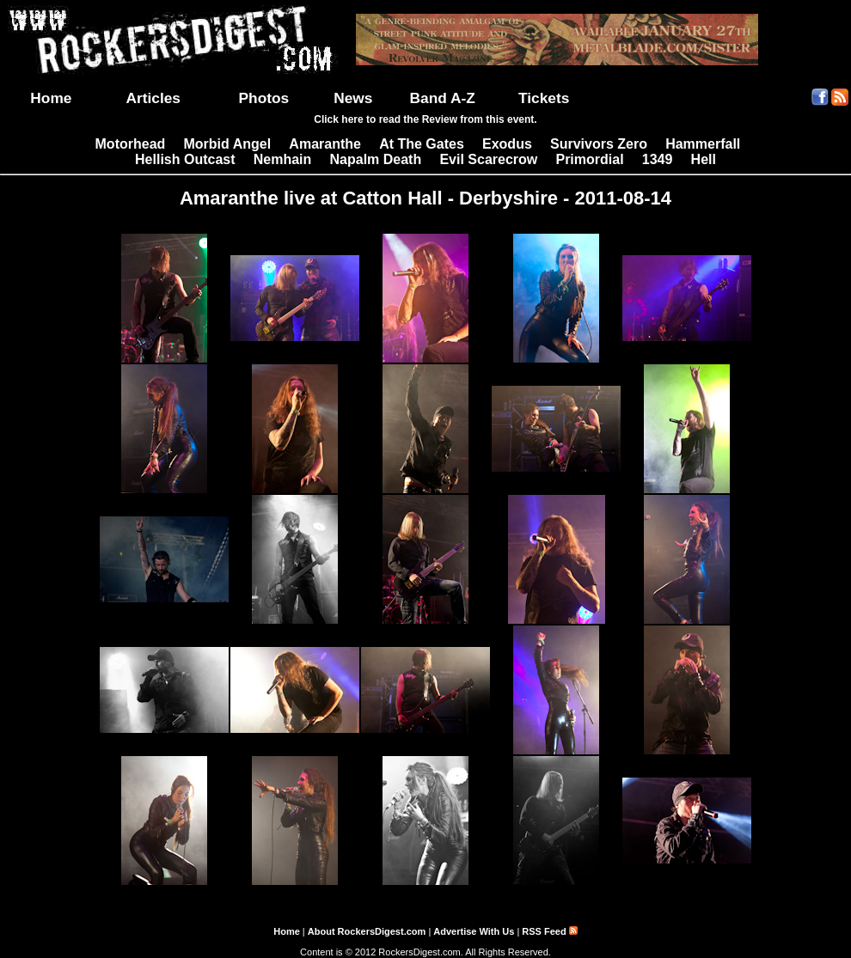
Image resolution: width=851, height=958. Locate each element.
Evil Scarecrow (488, 159)
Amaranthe (325, 144)
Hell (703, 159)
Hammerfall (702, 144)
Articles (153, 98)
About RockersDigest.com (367, 931)
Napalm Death (376, 159)
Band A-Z (442, 98)
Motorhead (130, 144)
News (353, 98)
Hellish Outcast (185, 159)
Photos (264, 98)
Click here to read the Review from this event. (425, 119)
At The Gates (421, 144)
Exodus (507, 144)
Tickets (543, 98)
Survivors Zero (598, 144)
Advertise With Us (473, 931)
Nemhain (283, 159)
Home (50, 98)
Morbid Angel (228, 144)
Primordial (589, 159)
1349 (657, 159)
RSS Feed (549, 931)
